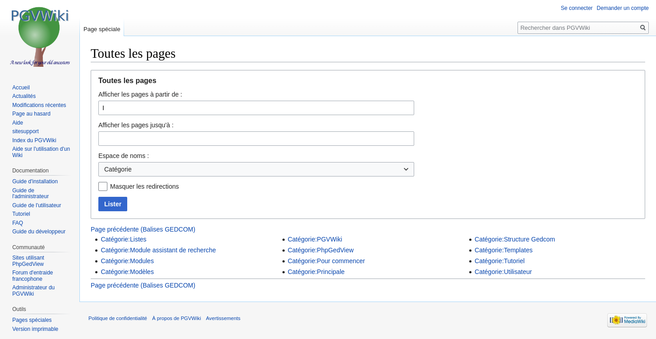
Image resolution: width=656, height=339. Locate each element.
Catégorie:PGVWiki (315, 239)
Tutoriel (21, 214)
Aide (17, 123)
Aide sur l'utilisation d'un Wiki (41, 152)
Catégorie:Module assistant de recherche (158, 250)
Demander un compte (623, 8)
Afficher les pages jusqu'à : (136, 125)
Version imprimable (35, 329)
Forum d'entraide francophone (32, 275)
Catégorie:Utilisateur (503, 271)
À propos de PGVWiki (176, 318)
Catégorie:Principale (316, 271)
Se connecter (577, 8)
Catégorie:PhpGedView (321, 250)
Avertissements (223, 318)
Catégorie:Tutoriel (500, 261)
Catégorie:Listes (123, 239)
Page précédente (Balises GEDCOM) (143, 229)
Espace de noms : (123, 155)
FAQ (17, 223)
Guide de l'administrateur (30, 193)
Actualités (24, 96)
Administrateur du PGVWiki (33, 290)
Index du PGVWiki (34, 140)
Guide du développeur (38, 231)
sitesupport (25, 131)
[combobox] (256, 169)
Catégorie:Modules (127, 261)
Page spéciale (101, 29)
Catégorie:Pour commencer (326, 261)
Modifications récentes (39, 105)
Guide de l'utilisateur (36, 205)
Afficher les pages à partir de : (140, 94)
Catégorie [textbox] (118, 169)
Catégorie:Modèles (127, 271)
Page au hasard (31, 114)
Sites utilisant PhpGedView (28, 261)
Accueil (21, 87)
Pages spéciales (31, 320)
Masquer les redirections (144, 186)
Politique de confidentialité (117, 318)
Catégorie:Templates (503, 250)
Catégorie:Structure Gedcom (515, 239)
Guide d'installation (35, 181)
